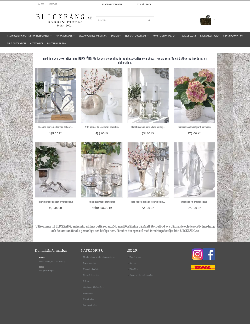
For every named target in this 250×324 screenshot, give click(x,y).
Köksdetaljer (189, 35)
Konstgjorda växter (164, 35)
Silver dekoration (233, 35)
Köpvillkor (134, 269)
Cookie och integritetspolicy (141, 275)
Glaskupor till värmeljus (93, 35)
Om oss (41, 4)
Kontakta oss (135, 257)
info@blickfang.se (46, 271)
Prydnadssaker (64, 35)
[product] (55, 95)
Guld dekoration (16, 43)
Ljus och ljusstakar (135, 35)
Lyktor (115, 35)
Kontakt (53, 4)
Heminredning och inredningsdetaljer (28, 35)
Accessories (36, 43)
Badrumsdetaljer (209, 35)
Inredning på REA (56, 43)
